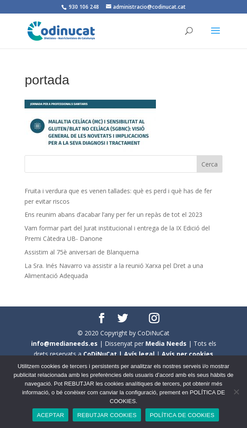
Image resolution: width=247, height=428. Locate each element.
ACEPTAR (50, 415)
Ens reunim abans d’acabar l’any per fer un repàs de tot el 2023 (113, 214)
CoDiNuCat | (103, 354)
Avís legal (139, 354)
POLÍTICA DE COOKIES (182, 415)
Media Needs (166, 343)
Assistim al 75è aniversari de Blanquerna (82, 252)
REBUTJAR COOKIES (106, 415)
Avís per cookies (187, 354)
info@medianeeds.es (64, 343)
